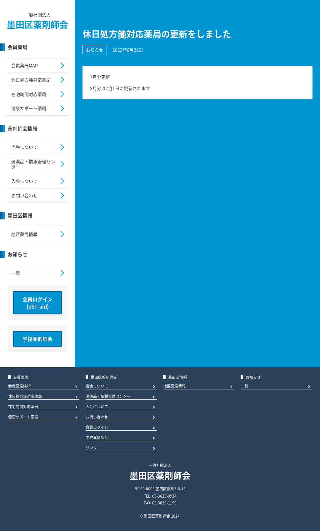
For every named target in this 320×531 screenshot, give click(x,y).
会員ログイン (97, 427)
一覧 (15, 273)
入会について (24, 181)
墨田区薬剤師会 (37, 24)
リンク (91, 448)
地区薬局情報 (24, 234)
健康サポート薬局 (28, 108)
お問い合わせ (24, 195)
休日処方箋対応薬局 (31, 80)
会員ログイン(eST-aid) (37, 302)
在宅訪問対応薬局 (28, 94)
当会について (24, 147)
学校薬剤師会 (37, 339)
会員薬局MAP (24, 65)
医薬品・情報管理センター (33, 164)
